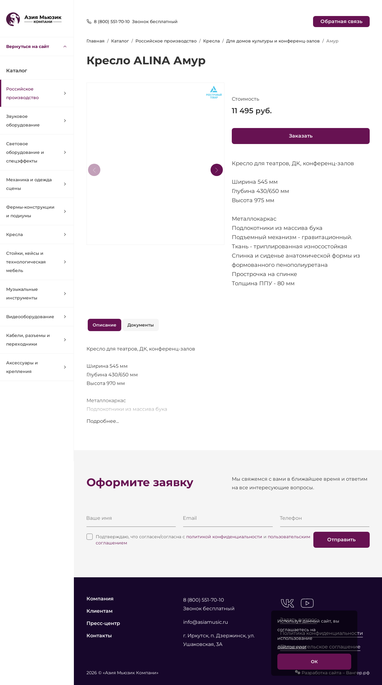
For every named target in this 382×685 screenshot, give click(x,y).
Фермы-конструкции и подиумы (36, 211)
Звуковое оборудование (36, 121)
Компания (100, 599)
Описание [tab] (104, 325)
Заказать (300, 136)
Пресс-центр (103, 623)
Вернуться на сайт (36, 46)
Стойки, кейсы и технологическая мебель (36, 261)
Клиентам (99, 611)
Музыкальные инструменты (36, 293)
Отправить (341, 540)
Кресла (36, 234)
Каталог (120, 41)
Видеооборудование (36, 316)
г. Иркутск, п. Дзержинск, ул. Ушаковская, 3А (219, 640)
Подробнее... (102, 421)
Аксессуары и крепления (36, 367)
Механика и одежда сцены (36, 184)
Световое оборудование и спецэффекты (36, 152)
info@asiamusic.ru (205, 622)
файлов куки (291, 647)
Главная (95, 41)
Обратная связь (341, 21)
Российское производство (36, 93)
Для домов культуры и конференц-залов (273, 41)
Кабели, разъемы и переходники (36, 340)
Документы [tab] (140, 325)
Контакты (99, 636)
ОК (314, 661)
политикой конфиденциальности (224, 536)
